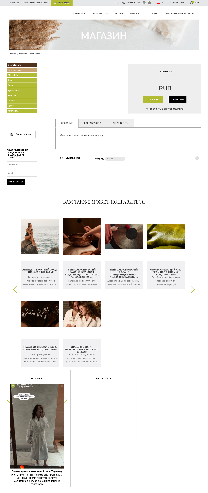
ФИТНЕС (156, 13)
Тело (12, 85)
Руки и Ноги (16, 90)
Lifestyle (14, 100)
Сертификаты (17, 65)
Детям (13, 105)
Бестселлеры (16, 70)
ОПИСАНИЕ (68, 124)
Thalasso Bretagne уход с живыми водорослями (40, 348)
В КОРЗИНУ (149, 100)
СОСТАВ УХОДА (93, 124)
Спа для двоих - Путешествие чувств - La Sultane (81, 349)
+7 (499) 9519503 (131, 3)
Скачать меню (23, 134)
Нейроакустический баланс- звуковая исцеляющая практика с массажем (82, 273)
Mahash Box (16, 75)
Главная (12, 54)
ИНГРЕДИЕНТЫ (122, 124)
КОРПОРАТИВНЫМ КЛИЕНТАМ (180, 13)
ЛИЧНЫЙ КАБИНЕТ (177, 3)
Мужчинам (15, 111)
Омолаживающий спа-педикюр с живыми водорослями (166, 272)
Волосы (14, 95)
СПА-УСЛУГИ (79, 13)
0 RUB (194, 3)
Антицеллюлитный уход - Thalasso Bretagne (39, 270)
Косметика (35, 54)
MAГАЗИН (119, 13)
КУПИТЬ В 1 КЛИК (177, 100)
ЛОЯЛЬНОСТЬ (136, 13)
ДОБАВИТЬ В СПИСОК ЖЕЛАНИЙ (163, 110)
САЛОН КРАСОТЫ (100, 13)
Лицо (12, 80)
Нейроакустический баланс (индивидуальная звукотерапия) (124, 273)
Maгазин (23, 54)
